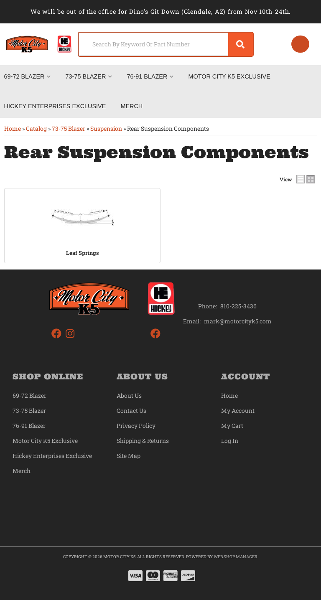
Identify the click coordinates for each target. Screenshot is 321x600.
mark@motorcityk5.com (238, 321)
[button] (163, 44)
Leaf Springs (82, 253)
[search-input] (151, 44)
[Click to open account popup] (300, 44)
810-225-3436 (238, 306)
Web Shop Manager (235, 556)
